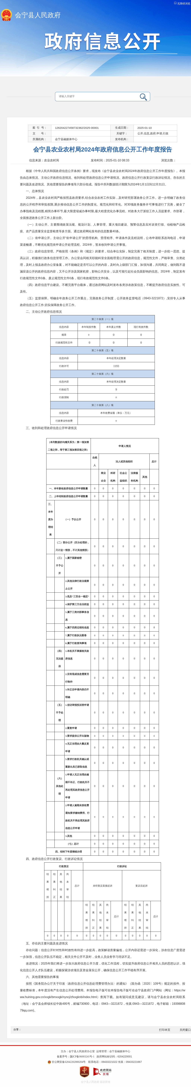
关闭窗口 (185, 1029)
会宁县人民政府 (38, 15)
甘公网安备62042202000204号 (69, 1062)
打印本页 (164, 1029)
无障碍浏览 (182, 3)
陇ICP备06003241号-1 (82, 1056)
